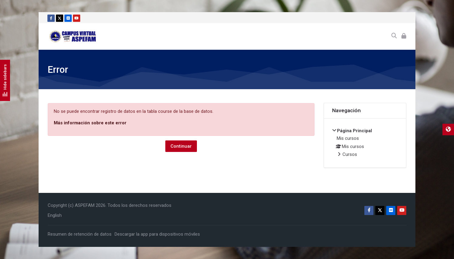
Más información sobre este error (90, 123)
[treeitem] (365, 143)
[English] (55, 215)
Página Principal (354, 130)
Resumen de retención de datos (80, 234)
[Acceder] (403, 36)
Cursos (349, 154)
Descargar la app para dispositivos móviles (157, 234)
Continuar (181, 146)
